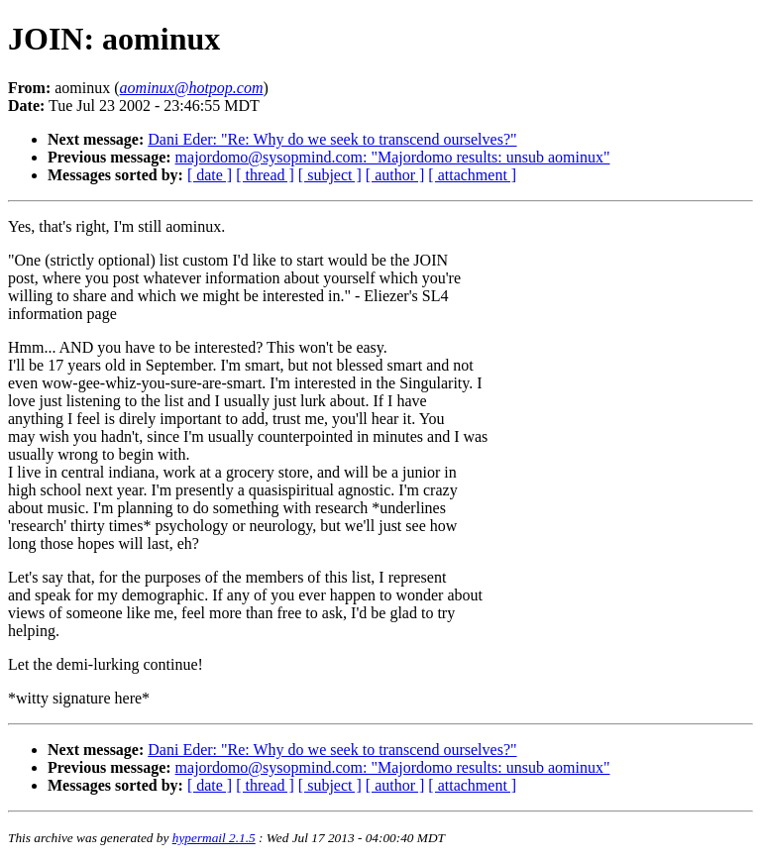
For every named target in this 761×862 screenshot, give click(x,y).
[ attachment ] (472, 174)
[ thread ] (265, 174)
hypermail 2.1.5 (214, 837)
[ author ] (395, 174)
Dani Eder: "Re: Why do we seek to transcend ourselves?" (332, 139)
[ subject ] (330, 174)
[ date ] (209, 174)
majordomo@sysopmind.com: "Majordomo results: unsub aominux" (392, 157)
